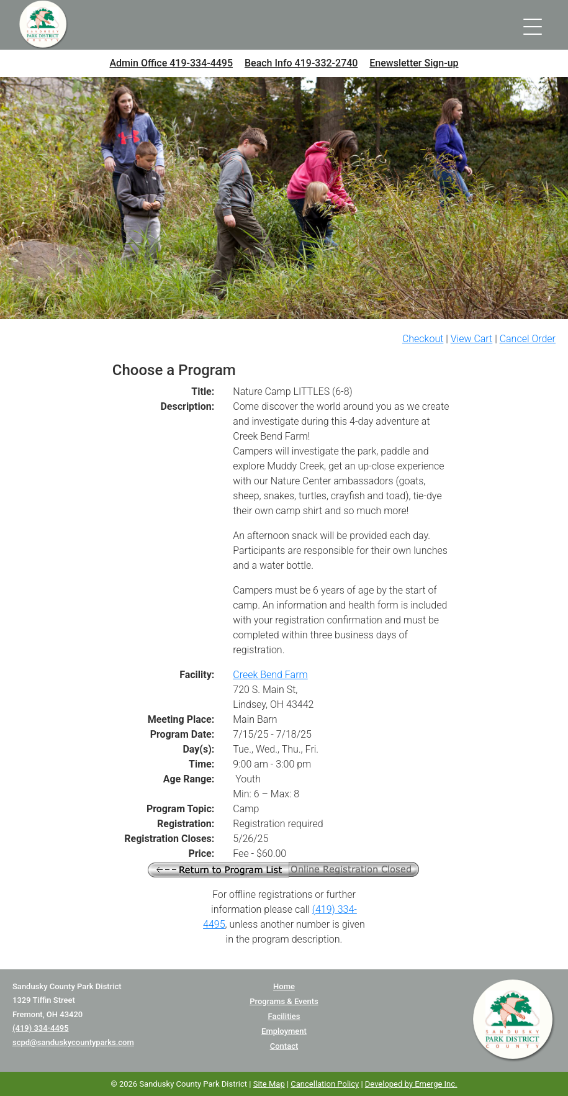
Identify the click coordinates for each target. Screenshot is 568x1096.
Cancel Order (528, 339)
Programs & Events (284, 1001)
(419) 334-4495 (40, 1028)
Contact (284, 1046)
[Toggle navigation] (532, 25)
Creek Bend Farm (270, 675)
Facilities (284, 1016)
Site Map (269, 1084)
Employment (284, 1031)
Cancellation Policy (325, 1084)
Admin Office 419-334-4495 (171, 63)
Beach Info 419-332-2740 (301, 63)
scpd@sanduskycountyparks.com (73, 1042)
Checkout (422, 339)
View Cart (472, 339)
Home (284, 986)
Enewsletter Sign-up (413, 63)
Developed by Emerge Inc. (411, 1084)
